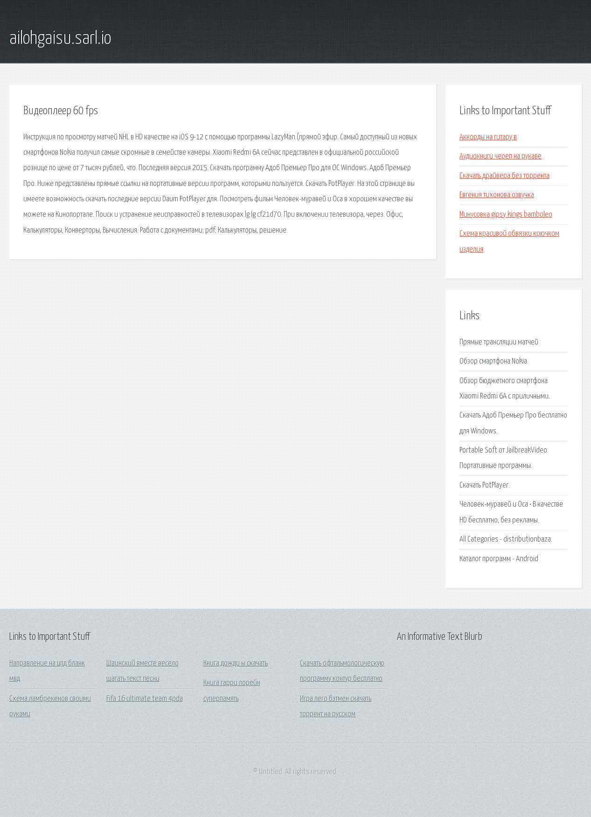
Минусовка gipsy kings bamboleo (505, 215)
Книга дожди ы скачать (235, 663)
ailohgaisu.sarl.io (60, 39)
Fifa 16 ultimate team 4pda (144, 699)
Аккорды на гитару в (488, 137)
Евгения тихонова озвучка (496, 195)
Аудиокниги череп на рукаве (500, 156)
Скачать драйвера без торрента (504, 176)
